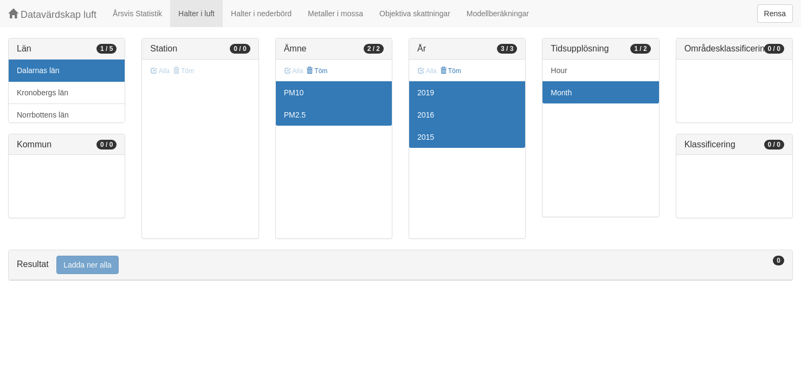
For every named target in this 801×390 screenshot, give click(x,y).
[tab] (400, 265)
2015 (425, 137)
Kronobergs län (42, 92)
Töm (316, 71)
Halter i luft (196, 13)
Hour (559, 70)
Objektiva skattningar (414, 13)
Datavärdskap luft (52, 14)
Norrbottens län (43, 114)
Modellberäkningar (498, 13)
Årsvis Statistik (137, 13)
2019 (425, 92)
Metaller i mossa (335, 13)
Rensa (775, 13)
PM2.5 (295, 114)
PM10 (294, 92)
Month (561, 92)
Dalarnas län (38, 70)
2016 (425, 114)
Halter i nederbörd (261, 13)
